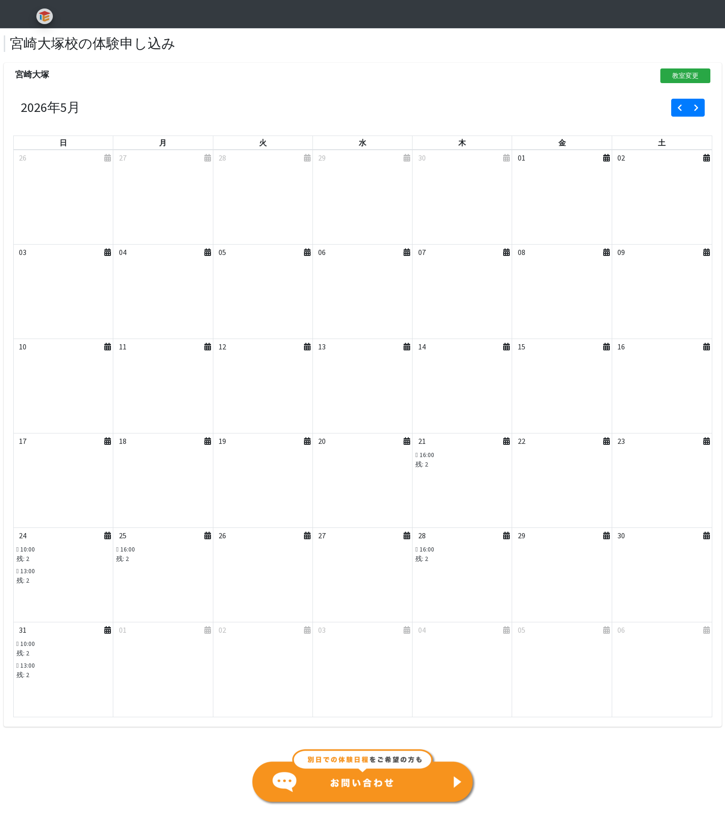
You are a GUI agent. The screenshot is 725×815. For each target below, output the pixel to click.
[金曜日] (562, 142)
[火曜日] (263, 142)
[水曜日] (362, 142)
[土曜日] (661, 142)
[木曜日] (462, 142)
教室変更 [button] (685, 75)
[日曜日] (63, 142)
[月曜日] (163, 142)
